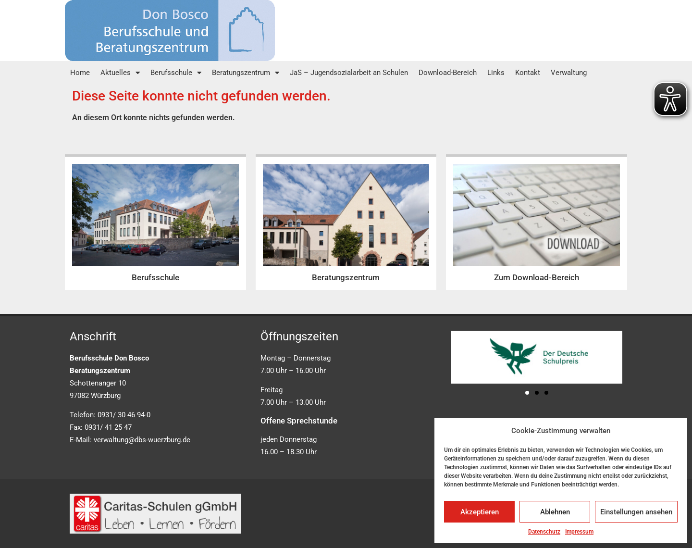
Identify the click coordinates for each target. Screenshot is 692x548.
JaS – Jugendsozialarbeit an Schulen (349, 72)
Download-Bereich (448, 72)
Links (496, 72)
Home (80, 72)
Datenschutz (544, 531)
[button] (527, 393)
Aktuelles (120, 72)
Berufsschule (175, 72)
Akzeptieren (479, 512)
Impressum (579, 531)
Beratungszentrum (245, 72)
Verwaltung (569, 72)
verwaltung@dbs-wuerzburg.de (142, 440)
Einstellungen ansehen (636, 512)
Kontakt (527, 72)
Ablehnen (555, 512)
